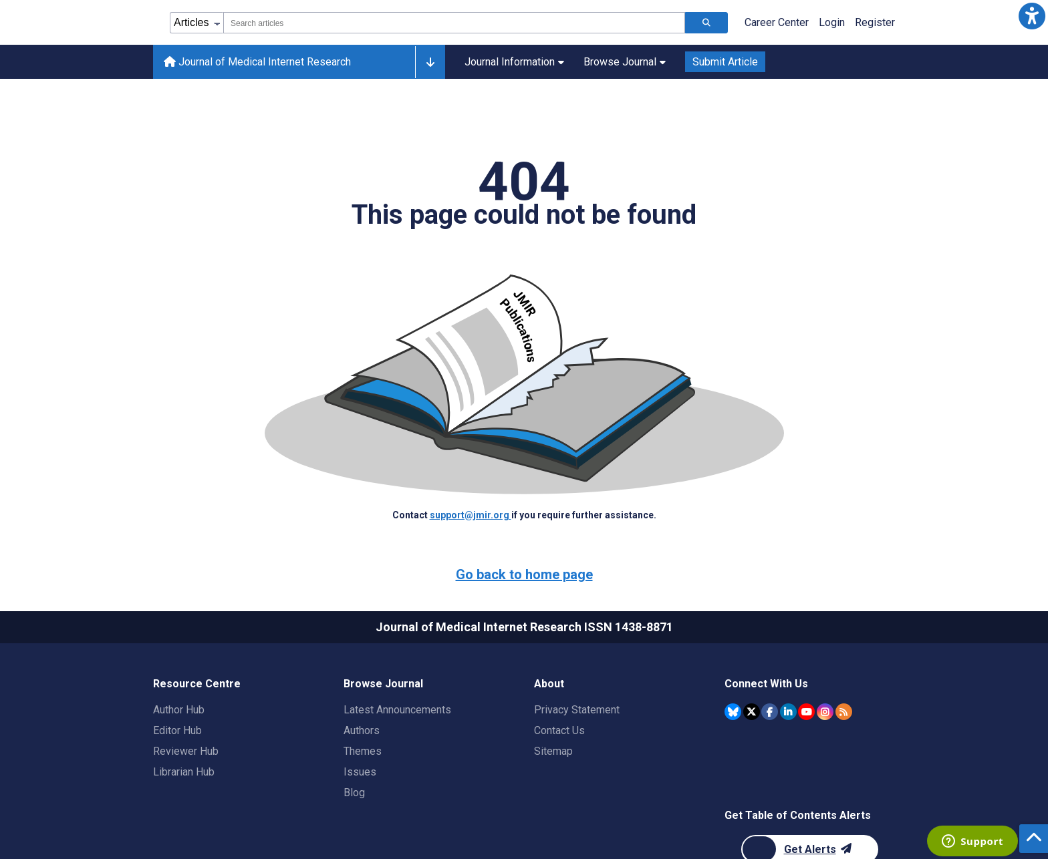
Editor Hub (177, 730)
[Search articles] (706, 22)
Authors (362, 730)
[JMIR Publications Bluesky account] (733, 711)
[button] (1032, 16)
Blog (354, 792)
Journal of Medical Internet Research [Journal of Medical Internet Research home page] (257, 61)
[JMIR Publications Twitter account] (751, 711)
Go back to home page (524, 574)
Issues (360, 771)
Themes (363, 751)
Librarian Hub (184, 771)
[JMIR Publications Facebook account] (769, 711)
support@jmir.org (470, 515)
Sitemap (553, 751)
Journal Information (514, 61)
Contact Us (559, 730)
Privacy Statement (577, 709)
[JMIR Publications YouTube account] (806, 711)
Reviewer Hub (186, 751)
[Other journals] (430, 62)
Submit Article (725, 61)
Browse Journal (624, 61)
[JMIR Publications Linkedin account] (788, 711)
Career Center (777, 22)
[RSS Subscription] (843, 711)
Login (832, 22)
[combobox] (454, 22)
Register (875, 22)
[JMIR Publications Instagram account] (825, 711)
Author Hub (179, 709)
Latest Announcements (397, 709)
